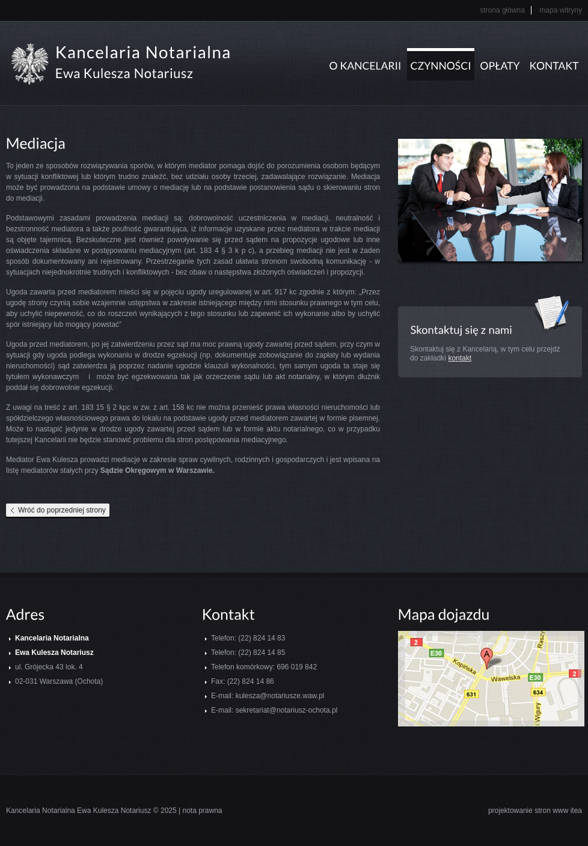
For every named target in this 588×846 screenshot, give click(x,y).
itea (576, 810)
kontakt (459, 358)
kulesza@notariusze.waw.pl (280, 696)
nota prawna (202, 810)
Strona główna (502, 10)
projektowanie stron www (528, 810)
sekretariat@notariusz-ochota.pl (287, 710)
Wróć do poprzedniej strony (62, 510)
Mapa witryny (560, 10)
